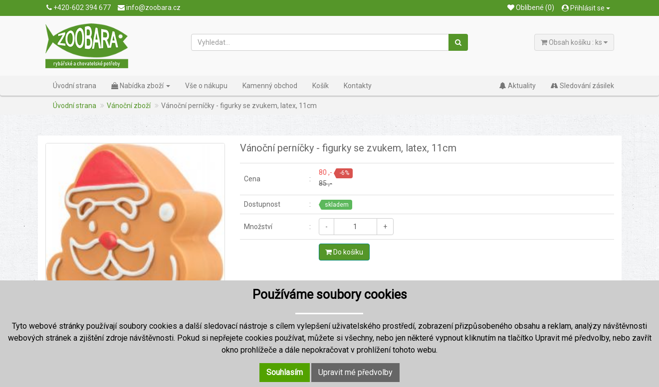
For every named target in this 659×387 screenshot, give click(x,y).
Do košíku (344, 252)
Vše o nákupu (206, 86)
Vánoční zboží (129, 106)
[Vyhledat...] (320, 42)
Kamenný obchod (269, 86)
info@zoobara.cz (149, 7)
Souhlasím (284, 372)
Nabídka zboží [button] (140, 86)
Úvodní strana (74, 86)
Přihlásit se (586, 8)
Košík (320, 86)
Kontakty (358, 86)
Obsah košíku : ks (574, 42)
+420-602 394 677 (78, 7)
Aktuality (517, 86)
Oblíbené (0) (530, 7)
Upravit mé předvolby (355, 372)
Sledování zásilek (582, 86)
